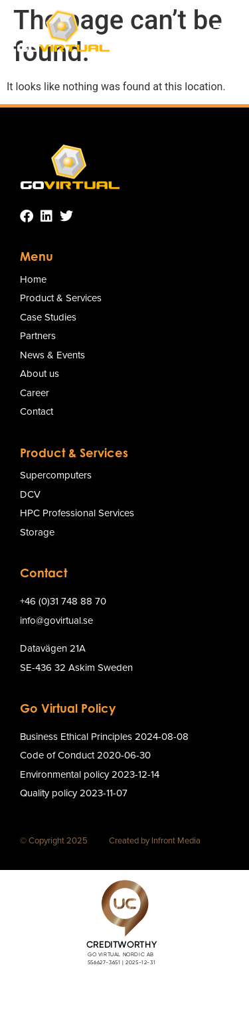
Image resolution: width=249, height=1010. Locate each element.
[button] (220, 30)
